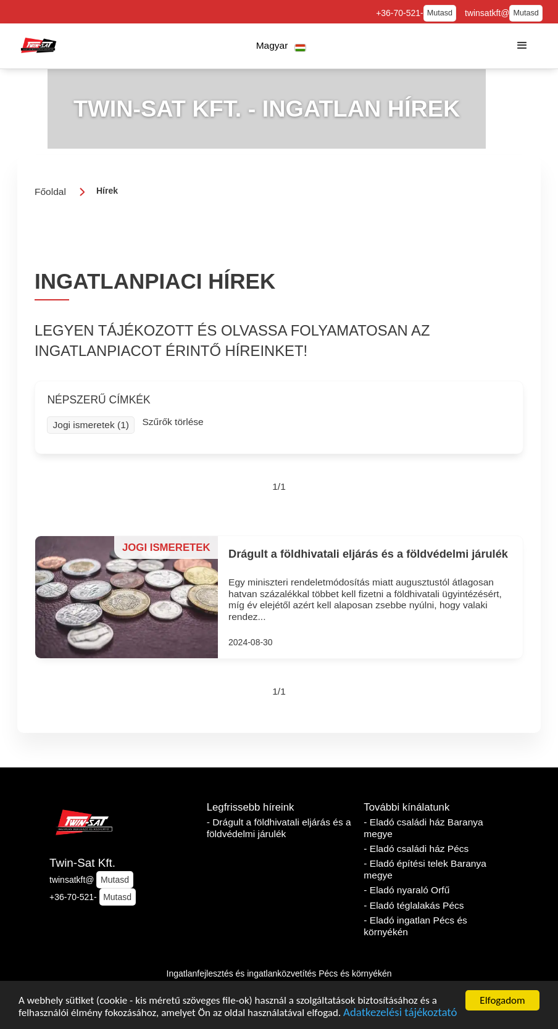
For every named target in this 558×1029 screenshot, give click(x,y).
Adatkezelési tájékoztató (400, 1014)
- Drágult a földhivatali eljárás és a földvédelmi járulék (279, 828)
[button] (281, 46)
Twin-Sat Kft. (82, 862)
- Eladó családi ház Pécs (416, 848)
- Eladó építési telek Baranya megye (425, 869)
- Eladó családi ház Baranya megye (423, 828)
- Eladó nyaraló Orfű (406, 890)
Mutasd (439, 13)
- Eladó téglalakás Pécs (414, 905)
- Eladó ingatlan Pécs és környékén (415, 926)
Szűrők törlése (172, 421)
